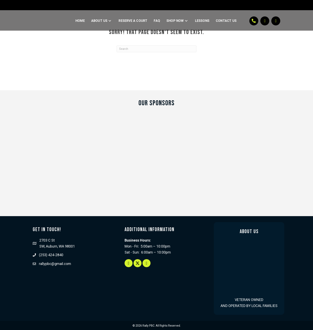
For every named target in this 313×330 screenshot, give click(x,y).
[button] (109, 21)
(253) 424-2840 (51, 255)
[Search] (156, 48)
